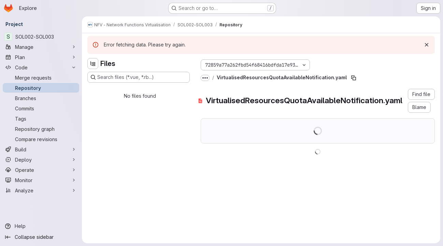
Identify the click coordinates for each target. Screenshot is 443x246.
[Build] (41, 149)
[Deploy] (41, 159)
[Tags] (41, 118)
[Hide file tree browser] (92, 63)
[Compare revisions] (41, 139)
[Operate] (41, 170)
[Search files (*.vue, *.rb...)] (138, 77)
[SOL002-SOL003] (41, 36)
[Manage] (41, 47)
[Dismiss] (427, 45)
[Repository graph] (41, 129)
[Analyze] (41, 190)
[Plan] (41, 57)
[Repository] (41, 88)
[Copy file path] (353, 77)
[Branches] (41, 98)
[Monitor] (41, 180)
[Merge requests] (41, 77)
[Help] (41, 226)
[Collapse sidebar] (41, 237)
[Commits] (41, 108)
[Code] (41, 67)
